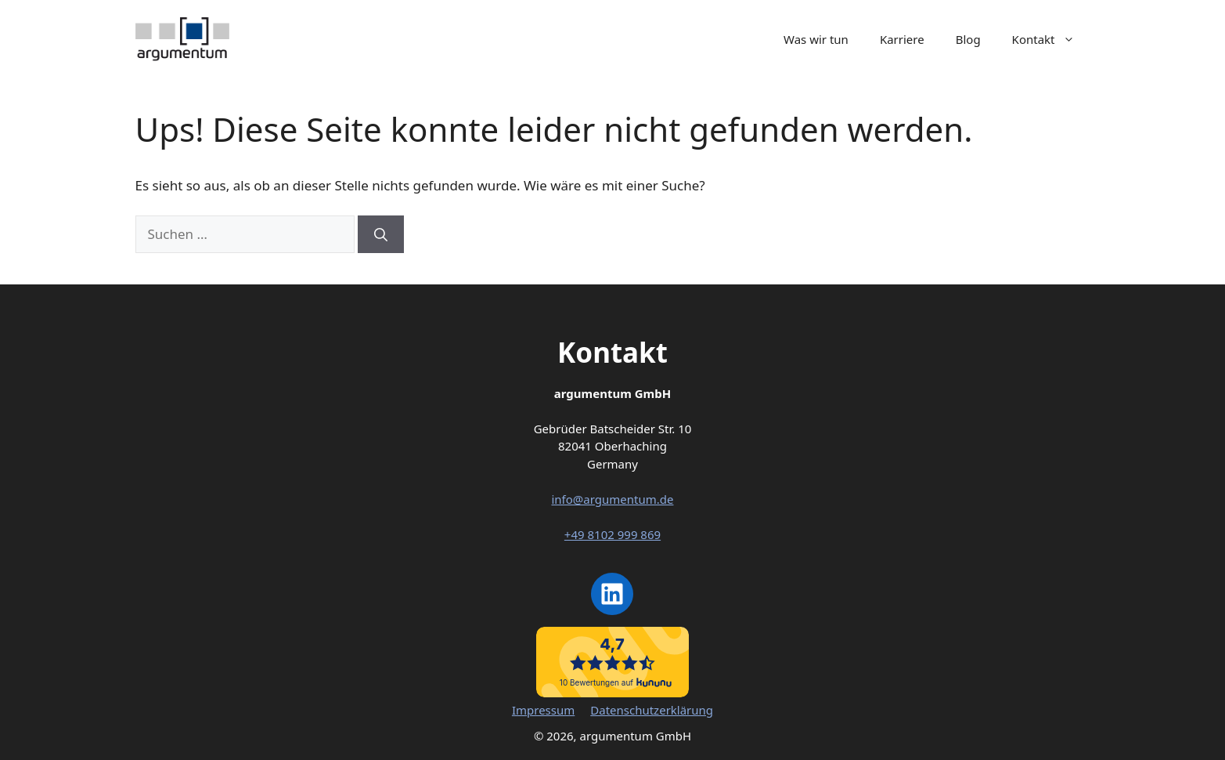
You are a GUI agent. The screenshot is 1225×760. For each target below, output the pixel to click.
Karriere (902, 39)
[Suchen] (381, 234)
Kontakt (1051, 39)
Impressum (543, 710)
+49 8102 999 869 (612, 534)
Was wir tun (816, 39)
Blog (968, 39)
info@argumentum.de (612, 499)
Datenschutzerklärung (651, 710)
